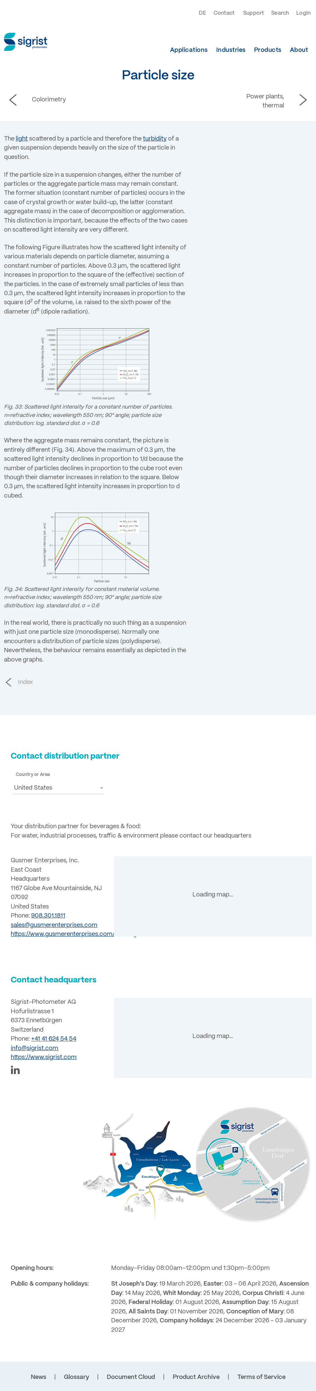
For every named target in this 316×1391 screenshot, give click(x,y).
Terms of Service (261, 1377)
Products (268, 50)
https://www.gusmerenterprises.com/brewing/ (75, 934)
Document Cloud (131, 1377)
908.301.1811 (48, 916)
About (299, 50)
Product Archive (196, 1377)
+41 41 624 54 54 (53, 1039)
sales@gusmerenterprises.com (54, 925)
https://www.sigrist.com (44, 1057)
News (38, 1377)
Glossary (76, 1377)
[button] (58, 787)
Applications (189, 50)
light (22, 139)
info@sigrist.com (34, 1048)
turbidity (155, 139)
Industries (231, 50)
